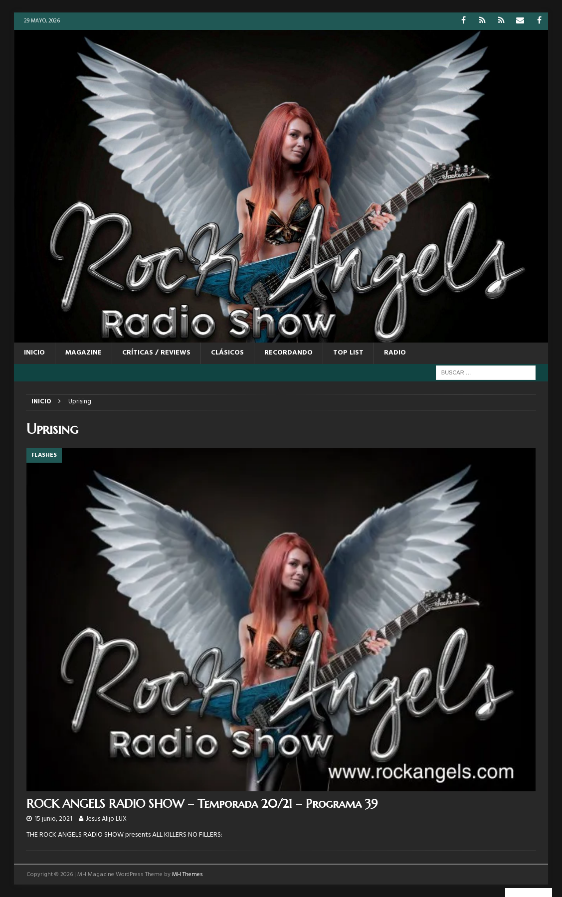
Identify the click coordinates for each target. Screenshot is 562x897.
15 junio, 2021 (53, 819)
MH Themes (187, 875)
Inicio (34, 353)
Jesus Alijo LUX (106, 819)
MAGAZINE (83, 353)
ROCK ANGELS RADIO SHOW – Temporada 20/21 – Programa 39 (201, 803)
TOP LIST (348, 353)
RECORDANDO (288, 353)
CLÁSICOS (227, 353)
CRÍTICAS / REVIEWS (156, 353)
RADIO (395, 353)
